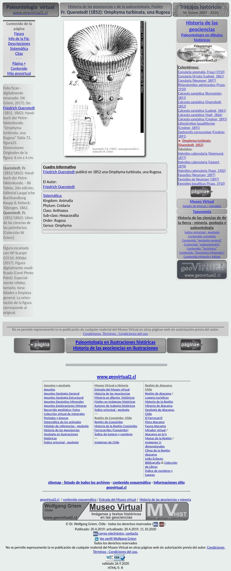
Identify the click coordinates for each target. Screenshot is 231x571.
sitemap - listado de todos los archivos (79, 482)
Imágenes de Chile (107, 442)
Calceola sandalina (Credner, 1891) (202, 119)
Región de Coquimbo (109, 422)
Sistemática (19, 48)
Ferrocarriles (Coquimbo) (111, 430)
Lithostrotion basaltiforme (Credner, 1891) (196, 125)
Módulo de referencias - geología (66, 426)
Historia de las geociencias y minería (165, 499)
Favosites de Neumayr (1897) (198, 179)
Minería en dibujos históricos (115, 397)
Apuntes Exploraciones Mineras (65, 406)
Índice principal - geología (202, 232)
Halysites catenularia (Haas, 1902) (202, 170)
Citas (19, 53)
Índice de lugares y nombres (114, 434)
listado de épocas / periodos (202, 206)
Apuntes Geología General (61, 393)
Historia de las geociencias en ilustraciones (115, 348)
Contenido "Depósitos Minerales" (202, 252)
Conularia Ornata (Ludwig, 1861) (201, 76)
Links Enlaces (154, 458)
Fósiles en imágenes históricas (115, 402)
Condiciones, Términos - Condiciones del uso (115, 334)
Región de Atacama (158, 393)
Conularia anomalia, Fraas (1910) (201, 72)
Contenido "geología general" (202, 240)
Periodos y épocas (56, 418)
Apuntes (49, 389)
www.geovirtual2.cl (116, 377)
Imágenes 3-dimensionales (155, 444)
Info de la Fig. (19, 38)
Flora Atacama (154, 422)
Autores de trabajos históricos (115, 406)
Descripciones (19, 43)
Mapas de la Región (158, 438)
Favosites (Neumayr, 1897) (196, 175)
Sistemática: (52, 195)
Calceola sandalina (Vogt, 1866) (200, 115)
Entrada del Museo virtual (112, 389)
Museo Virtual (202, 201)
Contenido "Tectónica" (202, 248)
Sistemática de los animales (62, 422)
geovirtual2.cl (49, 499)
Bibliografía (152, 463)
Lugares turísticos (157, 397)
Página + (19, 63)
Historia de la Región (159, 402)
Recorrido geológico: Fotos (62, 410)
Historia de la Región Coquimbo (116, 426)
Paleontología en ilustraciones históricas (115, 342)
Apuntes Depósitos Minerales (64, 402)
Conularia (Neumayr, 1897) (197, 80)
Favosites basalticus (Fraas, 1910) (201, 183)
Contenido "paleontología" (202, 244)
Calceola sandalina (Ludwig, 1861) (202, 110)
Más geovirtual (19, 73)
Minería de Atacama (158, 406)
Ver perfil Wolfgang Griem (115, 538)
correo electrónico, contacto (118, 533)
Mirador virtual (155, 430)
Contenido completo (202, 236)
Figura (19, 33)
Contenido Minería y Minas (202, 257)
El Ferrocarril (153, 418)
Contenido (19, 68)
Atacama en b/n (156, 434)
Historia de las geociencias (61, 430)
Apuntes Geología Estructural (63, 397)
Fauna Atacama (155, 426)
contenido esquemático (132, 482)
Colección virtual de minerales (64, 414)
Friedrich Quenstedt (19, 107)
